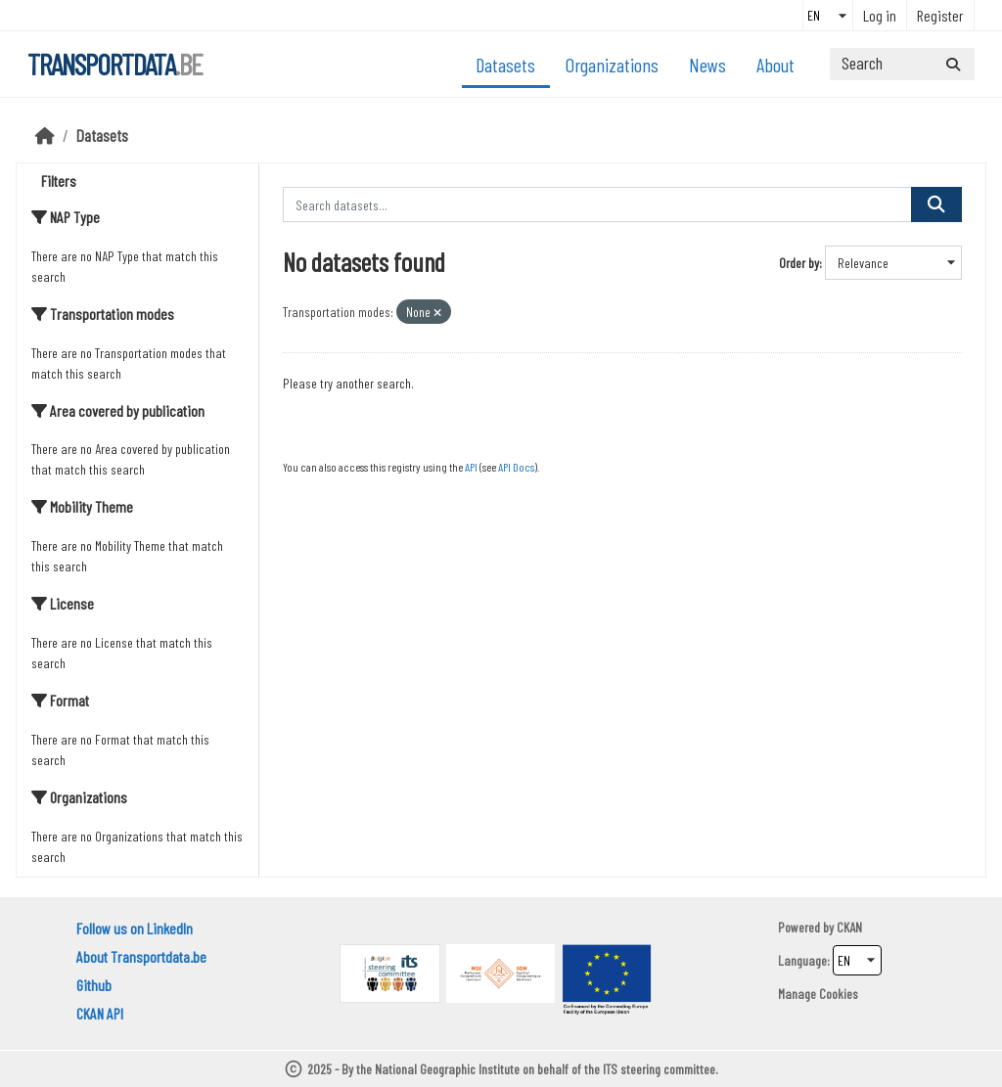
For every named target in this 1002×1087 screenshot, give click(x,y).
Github (94, 984)
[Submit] (953, 64)
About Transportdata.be (141, 956)
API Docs (516, 467)
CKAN (849, 927)
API (471, 467)
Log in (879, 15)
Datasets (505, 64)
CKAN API (99, 1013)
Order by (799, 262)
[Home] (45, 135)
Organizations (612, 64)
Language (802, 960)
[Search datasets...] (902, 64)
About (775, 64)
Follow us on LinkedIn (134, 928)
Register (940, 15)
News (707, 64)
